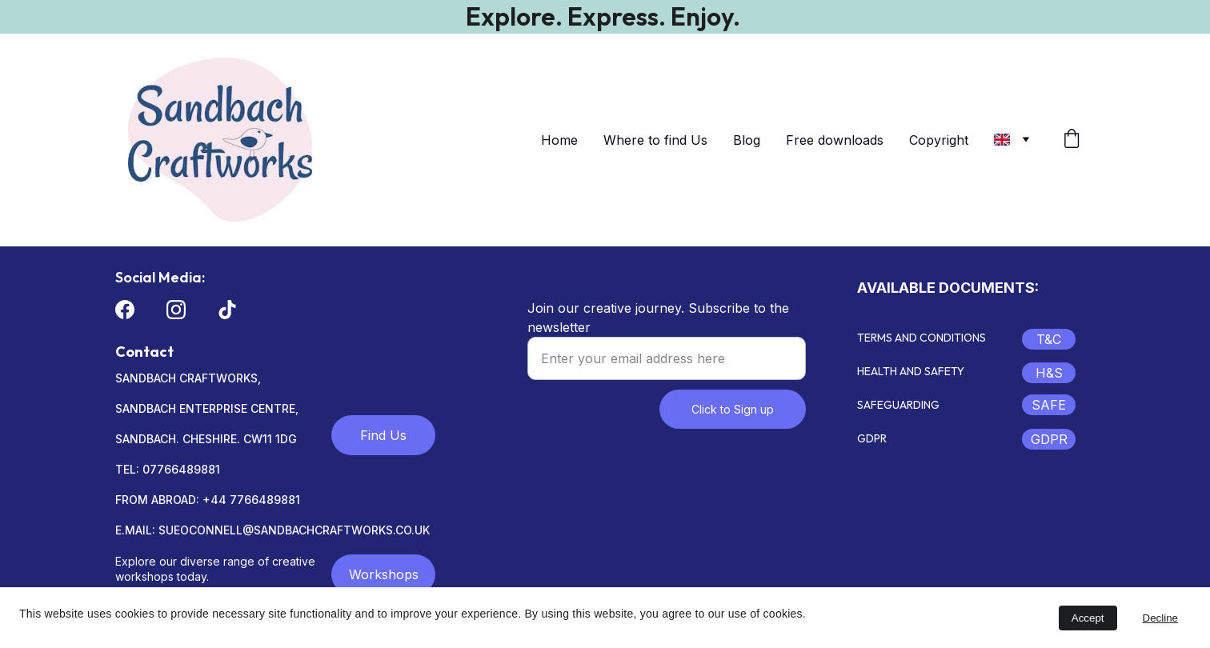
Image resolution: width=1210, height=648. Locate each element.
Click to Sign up (732, 409)
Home (559, 140)
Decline (1160, 618)
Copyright (938, 140)
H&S (1049, 373)
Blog (746, 140)
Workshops (384, 574)
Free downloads (834, 140)
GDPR (1049, 439)
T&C (1048, 339)
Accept (1088, 618)
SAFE (1049, 405)
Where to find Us (655, 140)
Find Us (383, 435)
